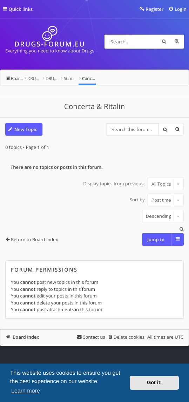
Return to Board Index (34, 239)
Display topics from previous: (133, 184)
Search (164, 41)
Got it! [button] (154, 383)
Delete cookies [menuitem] (129, 337)
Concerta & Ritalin (94, 107)
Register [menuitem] (154, 9)
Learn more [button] (25, 391)
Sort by (157, 200)
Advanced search (176, 41)
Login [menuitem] (181, 9)
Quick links (21, 9)
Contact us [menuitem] (93, 337)
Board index (26, 337)
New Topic (25, 129)
